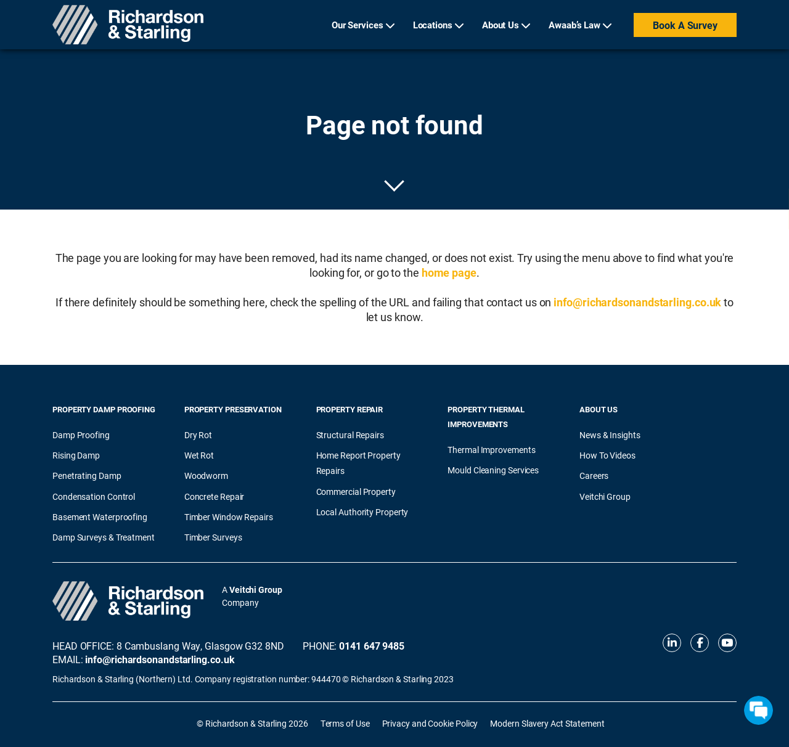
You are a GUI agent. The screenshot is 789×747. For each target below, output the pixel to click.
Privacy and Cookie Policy (430, 723)
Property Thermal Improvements (486, 417)
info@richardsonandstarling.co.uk (637, 302)
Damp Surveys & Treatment (103, 537)
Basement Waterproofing (99, 517)
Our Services (357, 24)
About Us (500, 24)
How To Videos (607, 455)
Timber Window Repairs (228, 517)
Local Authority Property (362, 512)
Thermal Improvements (491, 449)
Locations (432, 24)
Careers (593, 475)
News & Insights (609, 435)
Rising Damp (76, 455)
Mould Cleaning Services (493, 470)
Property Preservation (233, 409)
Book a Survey (685, 24)
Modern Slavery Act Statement (547, 723)
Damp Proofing (81, 435)
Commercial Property (356, 491)
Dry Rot (198, 435)
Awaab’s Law (574, 24)
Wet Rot (199, 455)
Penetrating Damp (86, 475)
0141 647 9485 (371, 645)
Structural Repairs (350, 435)
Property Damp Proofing (103, 409)
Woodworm (206, 475)
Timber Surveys (213, 537)
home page (449, 272)
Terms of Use (345, 723)
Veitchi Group (605, 496)
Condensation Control (93, 496)
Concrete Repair (214, 496)
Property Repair (349, 409)
